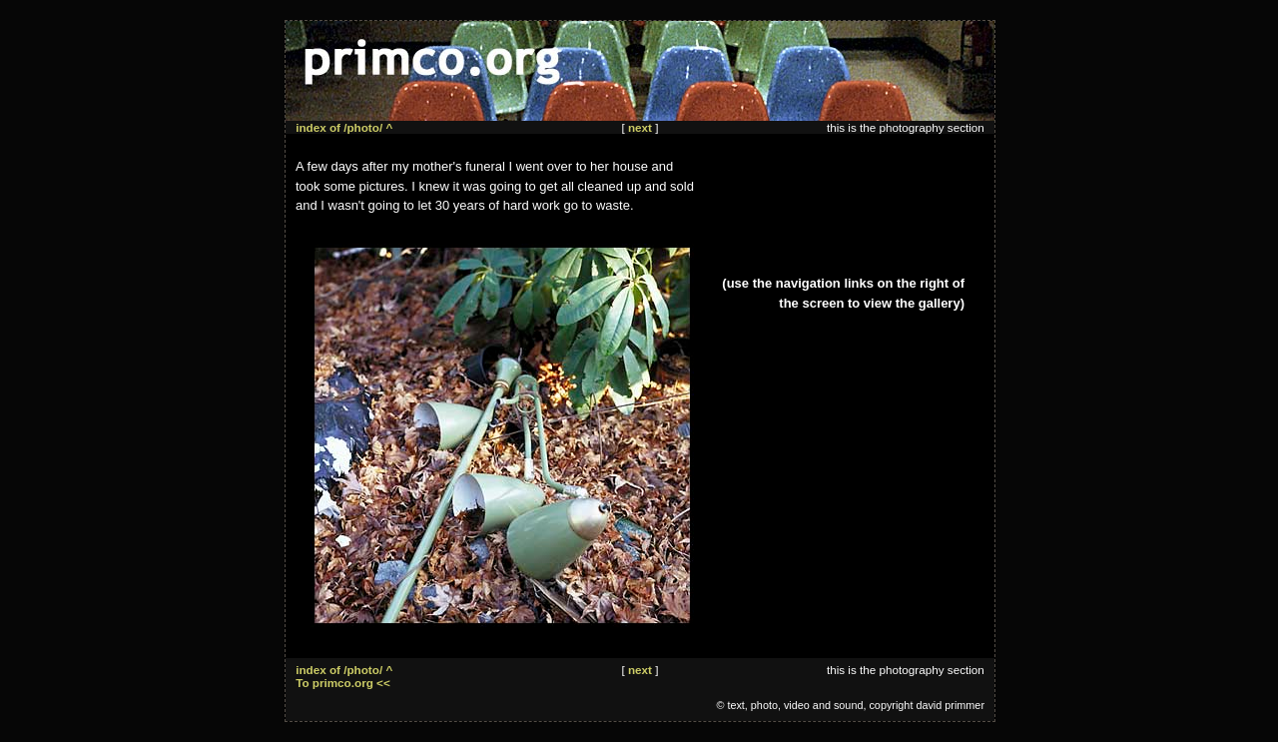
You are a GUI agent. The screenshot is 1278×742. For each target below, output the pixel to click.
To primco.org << (343, 682)
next (640, 127)
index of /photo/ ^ (344, 127)
